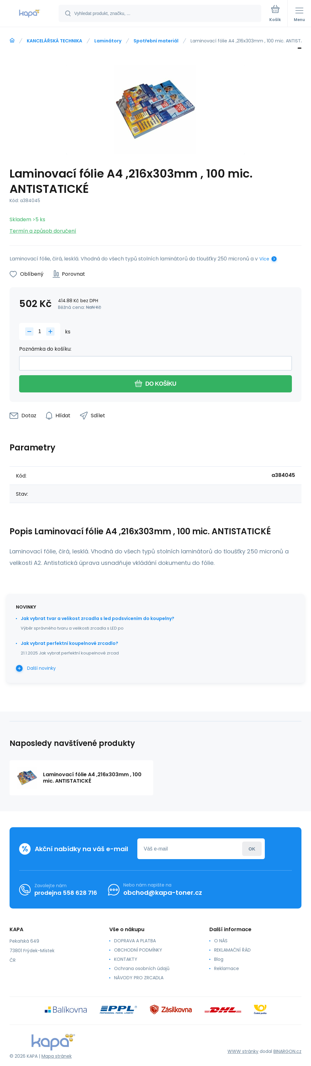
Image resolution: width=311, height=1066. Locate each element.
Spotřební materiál (156, 41)
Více (264, 259)
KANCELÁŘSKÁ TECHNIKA (54, 41)
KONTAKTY (125, 959)
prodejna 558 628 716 (65, 893)
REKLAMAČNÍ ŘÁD (232, 950)
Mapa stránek (56, 1056)
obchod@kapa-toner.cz (162, 892)
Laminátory (107, 41)
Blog (218, 959)
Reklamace (226, 968)
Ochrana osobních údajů (142, 968)
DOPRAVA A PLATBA (135, 941)
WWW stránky (243, 1051)
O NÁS (221, 941)
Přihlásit (252, 849)
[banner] (30, 14)
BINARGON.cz (287, 1051)
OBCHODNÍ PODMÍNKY (138, 950)
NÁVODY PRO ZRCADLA (138, 978)
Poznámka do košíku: (45, 349)
